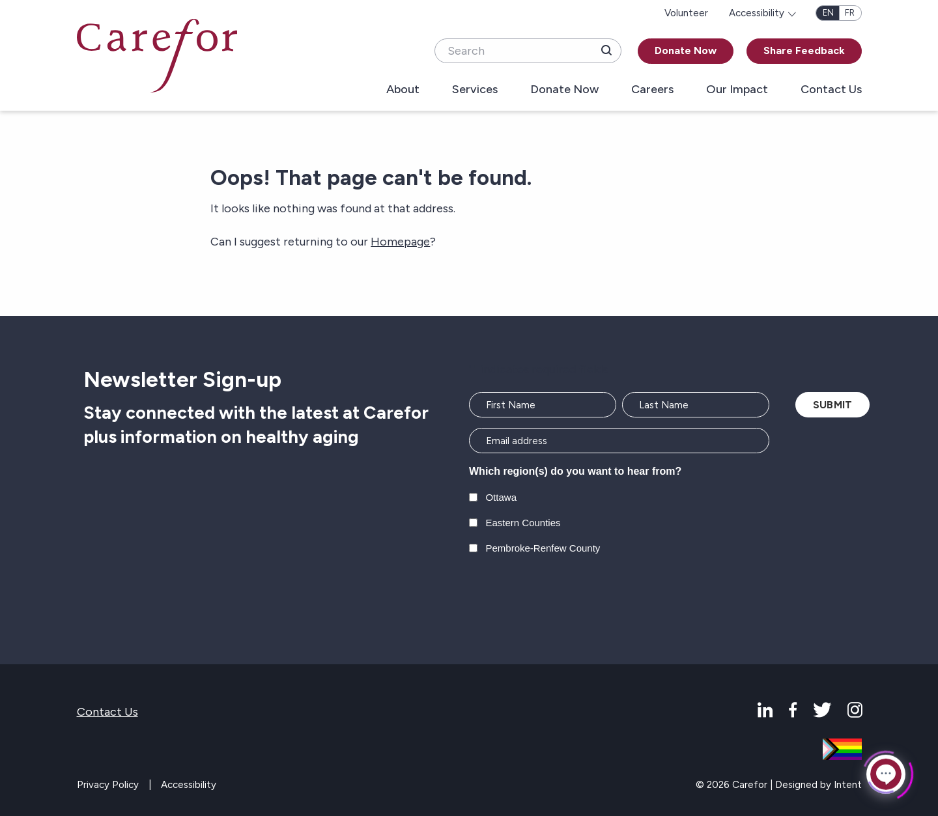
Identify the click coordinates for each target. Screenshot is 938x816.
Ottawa (501, 497)
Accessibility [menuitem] (756, 13)
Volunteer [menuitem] (686, 13)
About (402, 89)
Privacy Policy (108, 785)
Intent (848, 785)
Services (475, 89)
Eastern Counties (522, 522)
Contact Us (831, 89)
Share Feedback (804, 50)
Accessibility (188, 785)
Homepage (400, 241)
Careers (652, 89)
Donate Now (686, 50)
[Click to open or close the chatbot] (885, 773)
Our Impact (737, 89)
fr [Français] (850, 13)
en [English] (828, 13)
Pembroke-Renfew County (542, 548)
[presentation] (568, 596)
